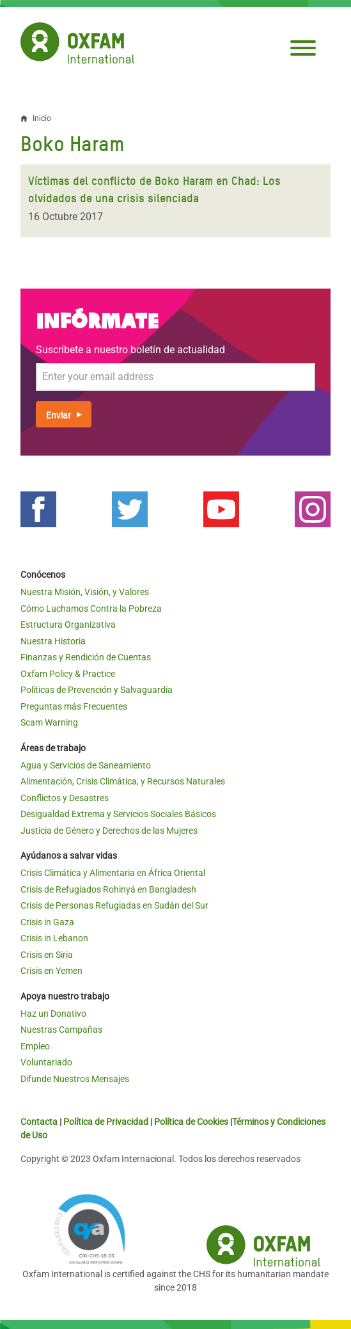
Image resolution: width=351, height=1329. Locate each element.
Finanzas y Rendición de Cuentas (85, 657)
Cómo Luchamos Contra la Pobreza (91, 608)
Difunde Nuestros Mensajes (74, 1079)
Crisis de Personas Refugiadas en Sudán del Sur (114, 905)
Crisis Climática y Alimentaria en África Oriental (112, 873)
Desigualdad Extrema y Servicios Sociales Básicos (118, 814)
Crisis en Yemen (51, 971)
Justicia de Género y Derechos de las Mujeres (109, 830)
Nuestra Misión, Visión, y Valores (84, 592)
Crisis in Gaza (47, 922)
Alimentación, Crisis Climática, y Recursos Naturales (122, 781)
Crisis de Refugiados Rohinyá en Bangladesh (108, 889)
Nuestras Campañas (61, 1029)
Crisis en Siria (46, 955)
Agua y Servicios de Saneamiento (85, 765)
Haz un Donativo (53, 1013)
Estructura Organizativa (68, 624)
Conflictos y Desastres (64, 798)
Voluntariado (46, 1062)
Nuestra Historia (53, 641)
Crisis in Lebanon (54, 938)
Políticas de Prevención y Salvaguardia (96, 690)
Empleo (35, 1046)
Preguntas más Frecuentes (73, 706)
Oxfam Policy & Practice (67, 674)
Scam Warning (49, 722)
